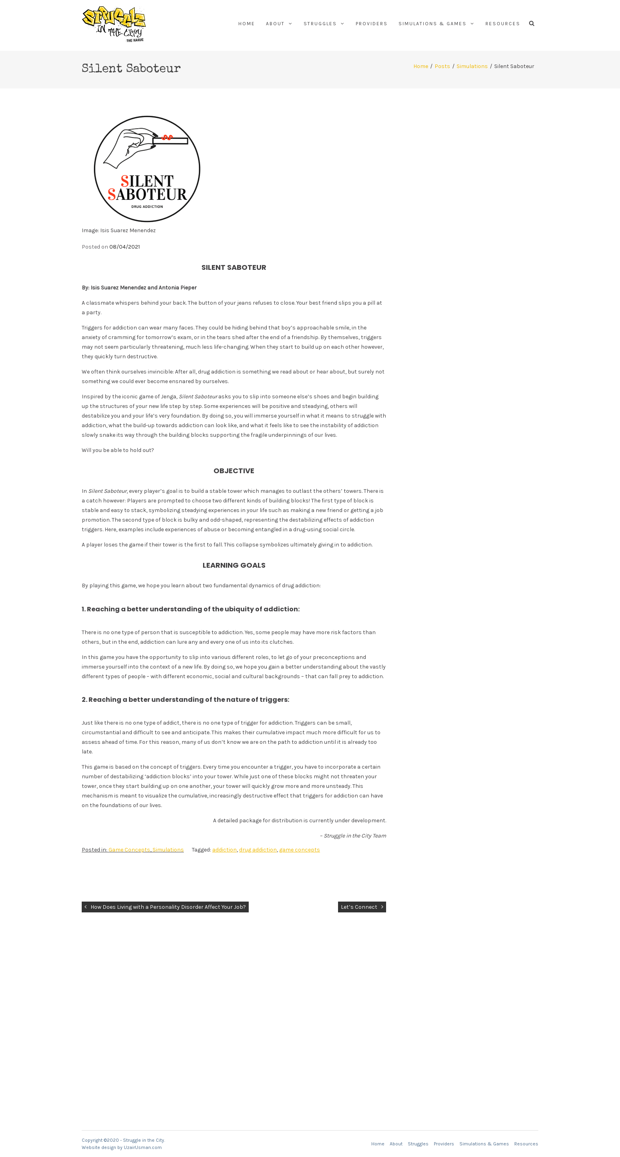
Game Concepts (129, 849)
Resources (502, 23)
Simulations (472, 66)
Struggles (320, 23)
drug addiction (258, 849)
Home (246, 23)
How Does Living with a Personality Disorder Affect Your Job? (168, 907)
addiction (224, 849)
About (275, 23)
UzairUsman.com (143, 1147)
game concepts (299, 849)
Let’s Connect (359, 907)
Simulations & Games (433, 23)
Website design (99, 1147)
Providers (372, 23)
